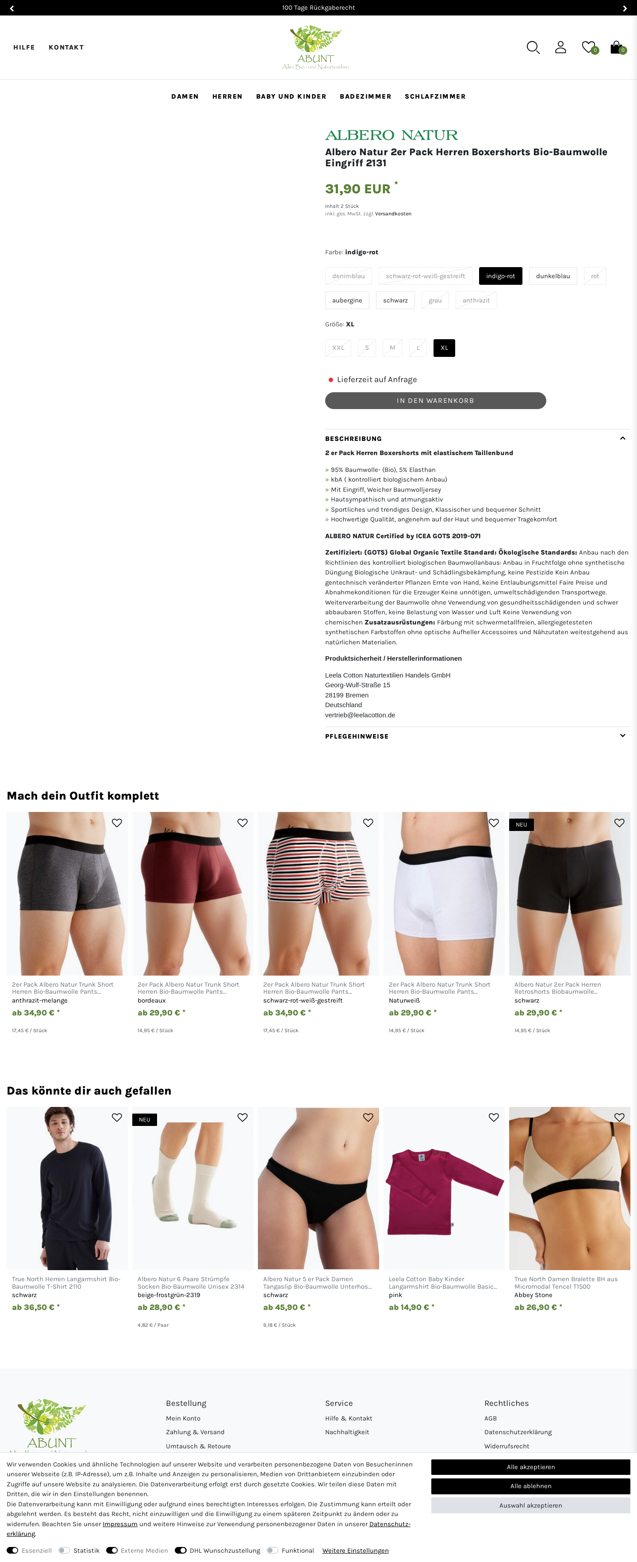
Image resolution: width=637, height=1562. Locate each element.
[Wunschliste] (588, 47)
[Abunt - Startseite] (315, 47)
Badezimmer (365, 96)
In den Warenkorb (435, 400)
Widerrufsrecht (507, 1446)
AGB (490, 1418)
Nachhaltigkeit (347, 1432)
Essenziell (37, 1550)
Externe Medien (144, 1550)
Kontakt (66, 47)
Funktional (298, 1550)
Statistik (86, 1550)
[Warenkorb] (616, 47)
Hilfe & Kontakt (348, 1418)
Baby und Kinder (291, 96)
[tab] (477, 578)
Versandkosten (392, 214)
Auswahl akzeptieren (530, 1505)
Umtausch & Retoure (198, 1446)
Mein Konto (183, 1418)
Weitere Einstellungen (355, 1550)
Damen (185, 96)
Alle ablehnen (531, 1486)
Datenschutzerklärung (518, 1432)
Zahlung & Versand (195, 1432)
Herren (227, 96)
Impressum (120, 1524)
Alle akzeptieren (531, 1467)
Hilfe (24, 47)
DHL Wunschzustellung (225, 1550)
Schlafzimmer (435, 96)
